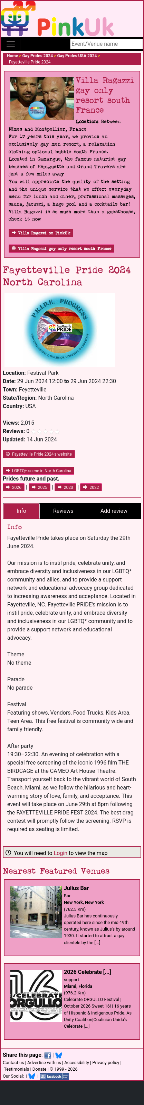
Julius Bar (76, 888)
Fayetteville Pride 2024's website (39, 454)
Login (60, 853)
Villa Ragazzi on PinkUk (41, 233)
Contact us (13, 1062)
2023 (65, 487)
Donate (39, 1069)
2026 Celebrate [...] (87, 972)
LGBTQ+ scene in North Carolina (38, 470)
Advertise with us (44, 1062)
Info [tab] (21, 511)
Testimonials (16, 1069)
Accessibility (76, 1062)
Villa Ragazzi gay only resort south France (61, 249)
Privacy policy (105, 1062)
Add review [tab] (113, 511)
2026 (13, 487)
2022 (91, 487)
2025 (39, 487)
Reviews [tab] (63, 511)
